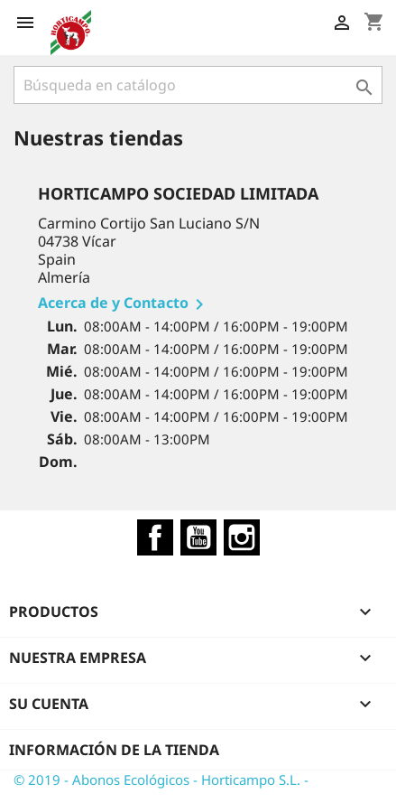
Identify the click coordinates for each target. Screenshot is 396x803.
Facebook (155, 537)
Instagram (242, 537)
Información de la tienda (114, 750)
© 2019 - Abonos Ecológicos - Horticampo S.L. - (161, 779)
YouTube (198, 537)
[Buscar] (198, 85)
